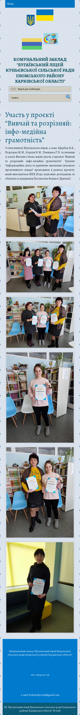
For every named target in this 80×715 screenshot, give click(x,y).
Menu (10, 4)
